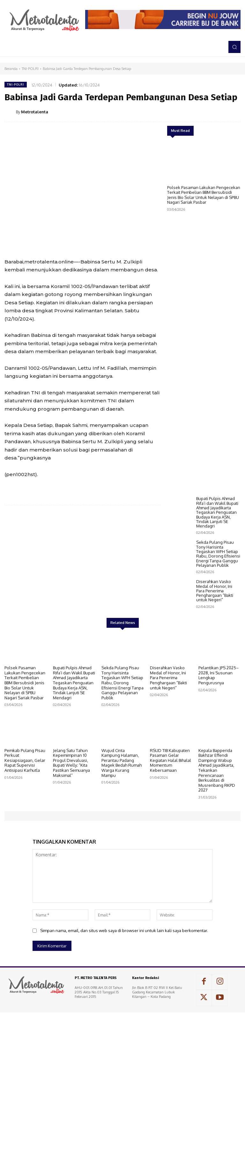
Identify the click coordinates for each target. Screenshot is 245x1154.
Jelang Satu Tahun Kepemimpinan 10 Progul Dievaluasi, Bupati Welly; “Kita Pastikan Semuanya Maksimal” (71, 849)
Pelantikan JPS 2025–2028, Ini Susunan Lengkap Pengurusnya (218, 761)
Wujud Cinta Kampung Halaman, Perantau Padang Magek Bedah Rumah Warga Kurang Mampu (121, 849)
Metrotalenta (34, 111)
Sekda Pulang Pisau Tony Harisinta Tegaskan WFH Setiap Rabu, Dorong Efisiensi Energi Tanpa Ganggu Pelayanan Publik (218, 640)
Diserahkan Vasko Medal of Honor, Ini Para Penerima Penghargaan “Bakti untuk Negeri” (214, 676)
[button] (234, 47)
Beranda (11, 68)
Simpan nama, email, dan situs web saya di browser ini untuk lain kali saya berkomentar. (124, 1016)
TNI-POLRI (30, 68)
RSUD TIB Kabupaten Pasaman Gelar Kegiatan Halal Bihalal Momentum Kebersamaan (170, 846)
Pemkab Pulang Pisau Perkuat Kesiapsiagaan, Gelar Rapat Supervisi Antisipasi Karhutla (24, 846)
